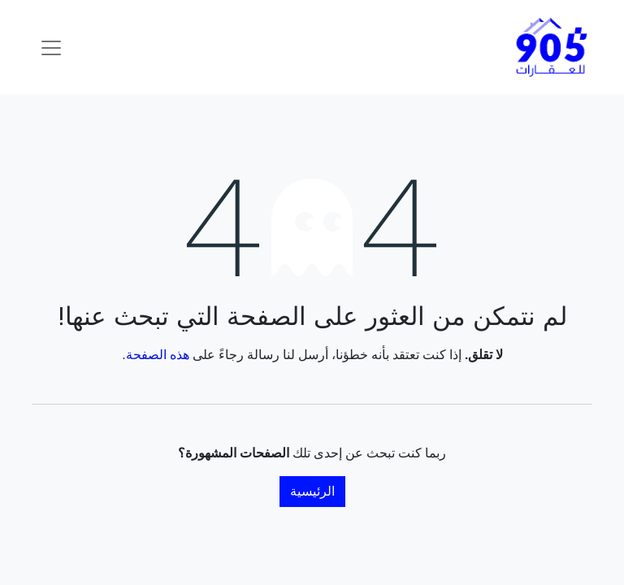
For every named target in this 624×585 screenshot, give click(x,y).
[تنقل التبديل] (51, 47)
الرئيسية (312, 491)
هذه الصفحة (157, 355)
